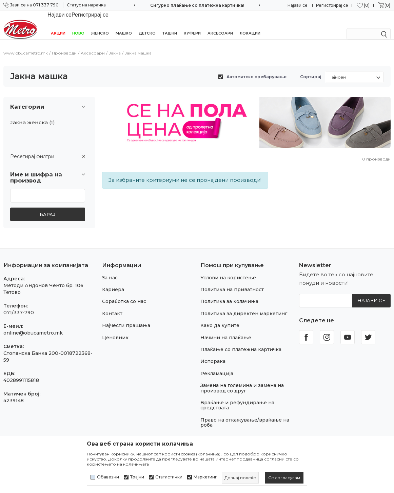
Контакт (112, 306)
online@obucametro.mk (33, 325)
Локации (250, 24)
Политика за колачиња (229, 294)
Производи (64, 45)
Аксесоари (220, 24)
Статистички (168, 477)
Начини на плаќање (225, 330)
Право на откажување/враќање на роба (244, 415)
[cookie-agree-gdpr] (284, 478)
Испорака (212, 354)
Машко (124, 24)
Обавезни (108, 477)
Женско (100, 24)
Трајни (137, 477)
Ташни (169, 24)
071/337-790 (18, 305)
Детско (147, 24)
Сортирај (310, 69)
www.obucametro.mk (25, 45)
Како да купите (219, 318)
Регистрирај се (332, 5)
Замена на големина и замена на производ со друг (242, 380)
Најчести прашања (126, 318)
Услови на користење (228, 270)
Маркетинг (205, 477)
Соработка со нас (124, 294)
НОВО (78, 24)
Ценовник (115, 330)
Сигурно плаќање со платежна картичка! (197, 5)
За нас (110, 270)
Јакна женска (32, 115)
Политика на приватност (232, 282)
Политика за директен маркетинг (243, 306)
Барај (47, 207)
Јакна (115, 45)
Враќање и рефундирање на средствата (237, 397)
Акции (58, 24)
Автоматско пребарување (256, 69)
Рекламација (216, 366)
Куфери (192, 24)
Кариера (113, 282)
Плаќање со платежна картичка (240, 342)
